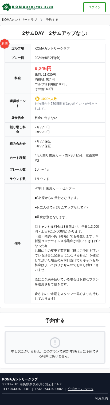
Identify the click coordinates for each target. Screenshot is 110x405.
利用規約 (101, 398)
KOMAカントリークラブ (19, 20)
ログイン (94, 7)
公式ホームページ (80, 389)
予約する (52, 20)
